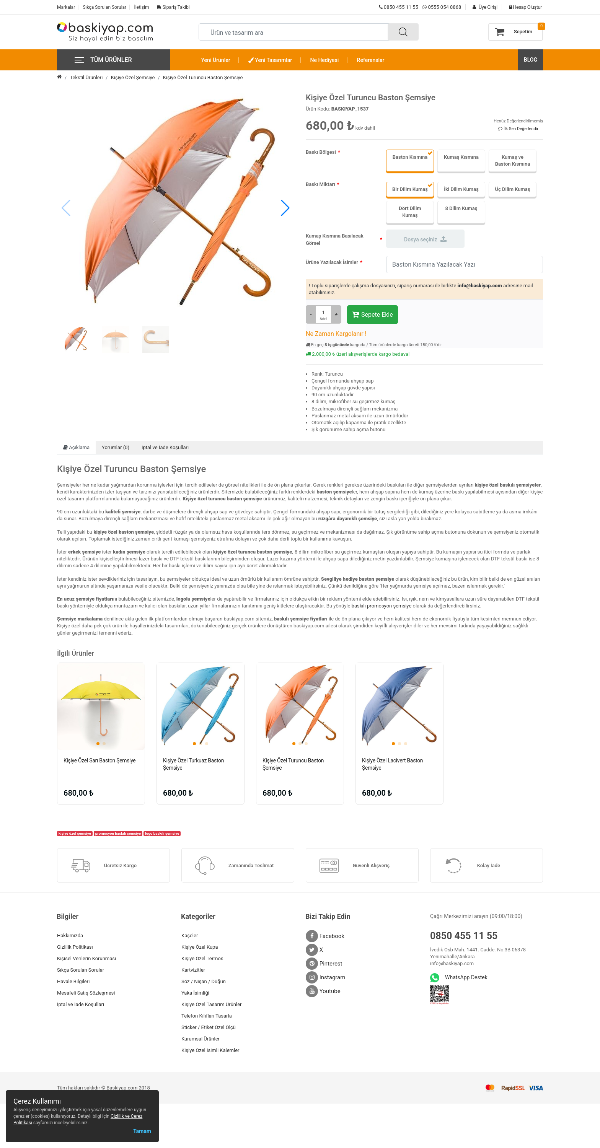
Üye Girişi (483, 7)
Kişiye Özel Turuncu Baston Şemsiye (203, 77)
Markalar (66, 7)
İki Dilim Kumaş (461, 189)
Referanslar (371, 60)
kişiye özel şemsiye (75, 833)
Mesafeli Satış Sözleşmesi (86, 993)
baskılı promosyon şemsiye (382, 606)
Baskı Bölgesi (321, 152)
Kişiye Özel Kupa (199, 947)
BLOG (530, 60)
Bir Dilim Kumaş (410, 189)
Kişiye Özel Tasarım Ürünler (211, 1004)
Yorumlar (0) (115, 447)
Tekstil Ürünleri (86, 77)
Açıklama (76, 447)
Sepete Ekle (372, 314)
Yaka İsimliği (195, 993)
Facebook (325, 936)
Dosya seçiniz (425, 239)
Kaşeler (189, 935)
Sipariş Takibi (173, 7)
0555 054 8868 (444, 7)
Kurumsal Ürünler (200, 1039)
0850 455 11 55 (398, 7)
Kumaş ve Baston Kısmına (512, 160)
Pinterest (324, 963)
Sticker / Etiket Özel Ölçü (208, 1027)
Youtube (323, 991)
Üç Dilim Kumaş (512, 189)
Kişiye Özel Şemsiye (133, 77)
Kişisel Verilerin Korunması (86, 958)
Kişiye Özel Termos (202, 958)
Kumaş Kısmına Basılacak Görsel (335, 239)
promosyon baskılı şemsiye (118, 833)
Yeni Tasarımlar (270, 60)
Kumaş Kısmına (461, 157)
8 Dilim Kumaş (461, 208)
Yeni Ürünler (215, 60)
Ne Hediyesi (324, 60)
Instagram (325, 977)
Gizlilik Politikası (75, 947)
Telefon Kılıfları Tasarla (206, 1016)
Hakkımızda (70, 935)
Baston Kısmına (410, 157)
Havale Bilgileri (73, 981)
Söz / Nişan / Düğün (203, 981)
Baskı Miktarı (320, 184)
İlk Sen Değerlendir (518, 128)
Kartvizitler (193, 970)
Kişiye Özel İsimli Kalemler (210, 1050)
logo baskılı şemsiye (162, 833)
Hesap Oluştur (523, 7)
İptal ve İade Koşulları (165, 447)
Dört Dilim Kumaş (410, 211)
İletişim (141, 7)
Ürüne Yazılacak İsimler (332, 262)
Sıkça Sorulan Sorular (104, 7)
